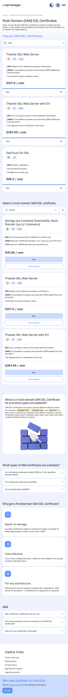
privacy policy (15, 685)
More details (33, 266)
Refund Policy (11, 661)
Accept (7, 690)
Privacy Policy (11, 665)
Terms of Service (12, 657)
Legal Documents (12, 672)
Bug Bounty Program (13, 668)
